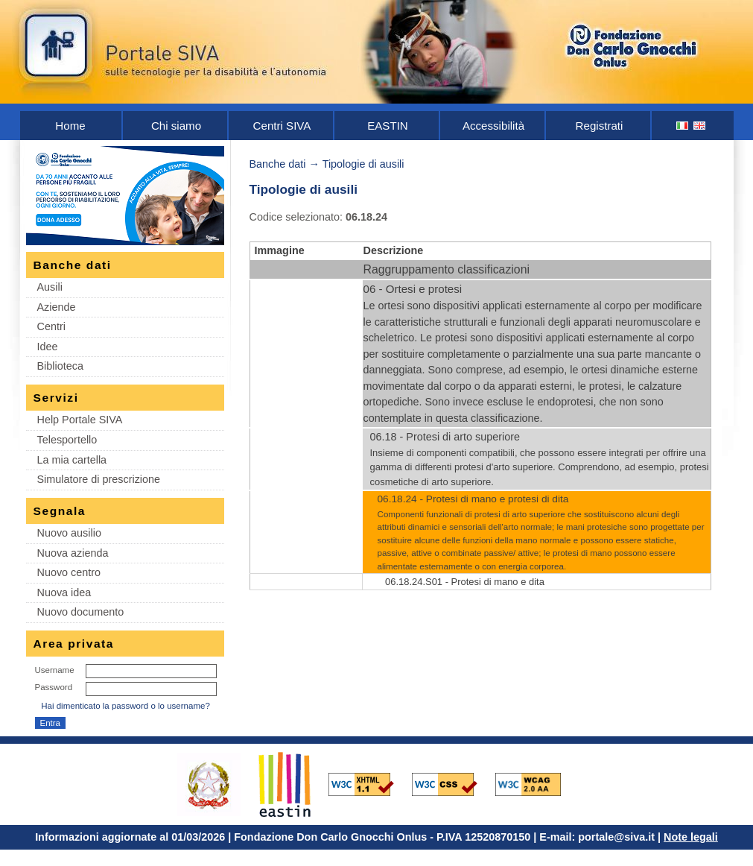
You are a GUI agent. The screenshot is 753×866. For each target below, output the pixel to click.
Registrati (599, 125)
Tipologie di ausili (363, 164)
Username (54, 670)
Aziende (56, 307)
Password (54, 687)
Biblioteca (60, 366)
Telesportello (67, 440)
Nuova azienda (73, 553)
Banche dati (278, 164)
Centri (51, 326)
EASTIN (387, 125)
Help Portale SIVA (80, 420)
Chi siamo (176, 125)
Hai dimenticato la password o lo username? (125, 705)
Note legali (691, 837)
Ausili (50, 287)
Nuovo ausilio (69, 533)
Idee (47, 347)
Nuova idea (64, 592)
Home (70, 125)
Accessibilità (493, 125)
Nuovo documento (80, 612)
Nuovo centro (69, 572)
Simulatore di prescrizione (99, 479)
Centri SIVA (282, 125)
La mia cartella (72, 460)
